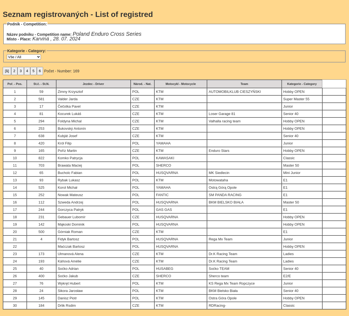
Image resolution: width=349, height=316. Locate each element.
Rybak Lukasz (69, 180)
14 (15, 187)
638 (41, 136)
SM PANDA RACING (225, 195)
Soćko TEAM (219, 269)
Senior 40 (291, 114)
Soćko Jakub (68, 276)
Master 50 (291, 165)
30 (15, 305)
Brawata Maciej (70, 165)
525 (41, 187)
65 (41, 173)
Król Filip (65, 143)
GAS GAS (164, 210)
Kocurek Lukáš (69, 114)
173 (41, 254)
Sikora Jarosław (70, 291)
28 (15, 291)
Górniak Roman (70, 232)
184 (41, 305)
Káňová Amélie (70, 261)
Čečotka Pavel (69, 106)
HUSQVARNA (167, 173)
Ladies (288, 254)
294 (41, 121)
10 (15, 158)
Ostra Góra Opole (223, 298)
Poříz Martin (67, 151)
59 (41, 92)
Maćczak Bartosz (71, 246)
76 (41, 283)
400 (41, 276)
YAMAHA (163, 143)
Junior (288, 106)
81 (41, 114)
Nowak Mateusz (70, 195)
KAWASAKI (165, 158)
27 (15, 283)
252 (41, 195)
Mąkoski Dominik (71, 224)
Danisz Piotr (67, 298)
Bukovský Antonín (72, 128)
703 (41, 165)
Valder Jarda (68, 99)
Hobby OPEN (294, 92)
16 (15, 202)
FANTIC (162, 195)
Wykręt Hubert (69, 283)
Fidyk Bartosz (68, 239)
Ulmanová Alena (71, 254)
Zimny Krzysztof (70, 92)
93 (41, 180)
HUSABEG (164, 269)
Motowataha (218, 180)
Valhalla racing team (224, 121)
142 (41, 224)
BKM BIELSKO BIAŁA (226, 202)
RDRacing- (217, 305)
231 (41, 217)
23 (15, 254)
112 (41, 202)
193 (41, 261)
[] (7, 71)
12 (15, 173)
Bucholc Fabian (70, 173)
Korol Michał (67, 187)
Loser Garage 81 (222, 114)
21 (15, 239)
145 (41, 298)
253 (41, 128)
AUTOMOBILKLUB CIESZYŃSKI (235, 92)
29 (15, 298)
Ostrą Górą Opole (223, 187)
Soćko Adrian (68, 269)
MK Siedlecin (219, 173)
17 (41, 106)
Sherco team (219, 276)
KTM (159, 92)
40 (41, 269)
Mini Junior (291, 173)
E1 (285, 180)
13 (15, 180)
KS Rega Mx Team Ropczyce (232, 283)
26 (15, 276)
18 (15, 217)
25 (15, 269)
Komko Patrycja (70, 158)
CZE (135, 99)
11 (15, 165)
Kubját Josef (67, 136)
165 (41, 151)
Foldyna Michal (70, 121)
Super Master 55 (296, 99)
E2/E (287, 276)
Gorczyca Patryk (71, 210)
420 (41, 143)
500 (41, 232)
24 (15, 261)
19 (15, 224)
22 (15, 246)
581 (41, 99)
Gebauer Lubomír (72, 217)
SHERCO (163, 165)
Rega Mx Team (220, 239)
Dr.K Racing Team (223, 254)
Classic (289, 158)
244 (41, 210)
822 (41, 158)
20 (15, 232)
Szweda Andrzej (70, 202)
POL (135, 92)
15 (15, 195)
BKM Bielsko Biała (223, 291)
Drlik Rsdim (67, 305)
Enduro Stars (219, 151)
